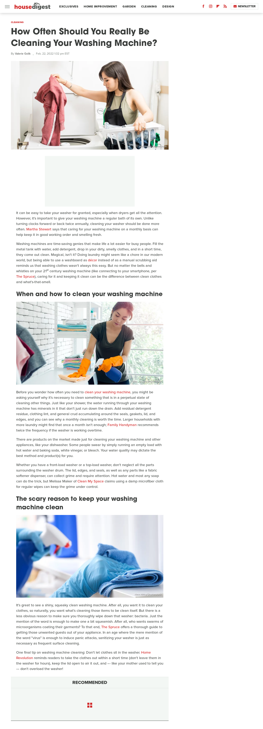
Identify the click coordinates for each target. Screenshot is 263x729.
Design (168, 6)
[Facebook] (203, 7)
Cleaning (149, 6)
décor (92, 260)
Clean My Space (90, 481)
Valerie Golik (23, 54)
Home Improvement (100, 6)
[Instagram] (210, 7)
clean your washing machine (107, 392)
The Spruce (25, 276)
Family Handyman (122, 424)
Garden (129, 6)
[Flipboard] (218, 7)
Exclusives (68, 6)
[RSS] (225, 7)
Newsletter (244, 6)
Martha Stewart (38, 229)
